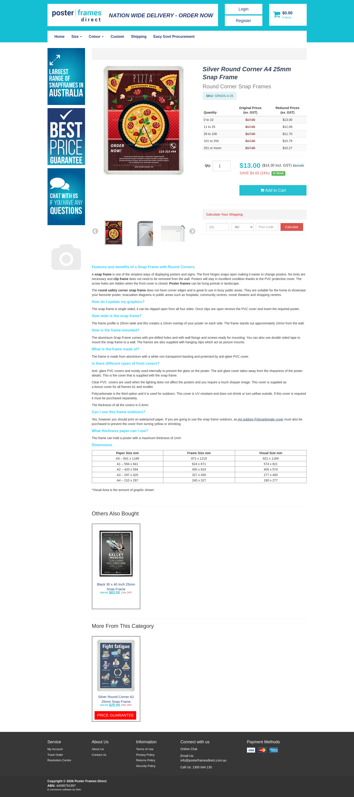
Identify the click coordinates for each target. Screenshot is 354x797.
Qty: (208, 165)
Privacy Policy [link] (145, 754)
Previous (95, 231)
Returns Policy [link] (145, 760)
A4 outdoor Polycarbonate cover (260, 419)
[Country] (242, 227)
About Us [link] (98, 749)
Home (60, 36)
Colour (96, 36)
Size (76, 36)
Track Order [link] (55, 754)
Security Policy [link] (146, 766)
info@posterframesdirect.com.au (204, 760)
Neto (78, 789)
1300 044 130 (202, 767)
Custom (117, 36)
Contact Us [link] (99, 754)
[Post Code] (267, 227)
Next (192, 231)
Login (244, 9)
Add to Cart (273, 190)
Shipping (138, 36)
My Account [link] (55, 749)
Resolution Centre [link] (59, 760)
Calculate (291, 227)
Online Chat (189, 749)
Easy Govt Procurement (173, 36)
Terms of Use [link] (145, 749)
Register (243, 20)
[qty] (221, 166)
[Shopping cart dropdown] (288, 15)
